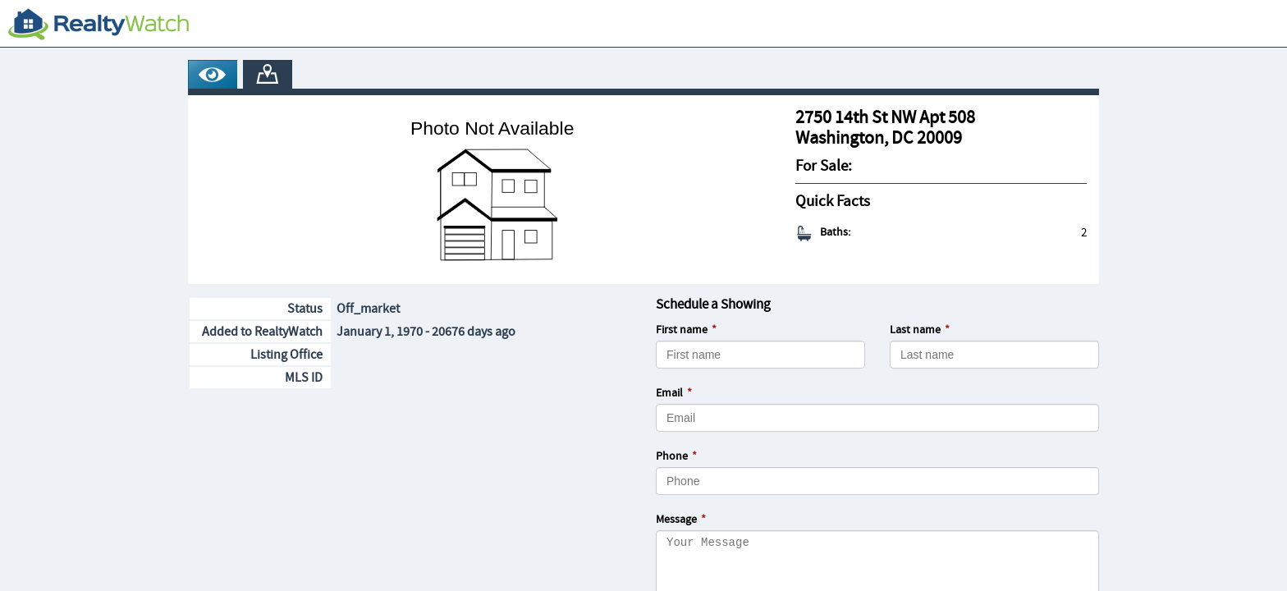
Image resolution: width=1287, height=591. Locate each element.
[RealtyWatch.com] (98, 23)
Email (669, 393)
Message (676, 519)
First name (682, 330)
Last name (915, 330)
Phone (672, 456)
